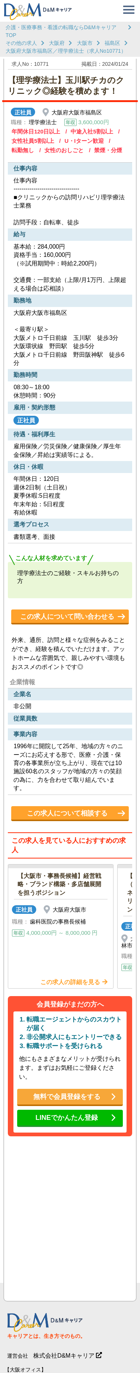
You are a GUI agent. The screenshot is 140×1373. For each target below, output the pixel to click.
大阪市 (85, 43)
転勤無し (23, 150)
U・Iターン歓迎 (84, 141)
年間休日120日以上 (36, 131)
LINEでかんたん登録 (66, 1117)
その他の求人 (21, 43)
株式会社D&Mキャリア (63, 1355)
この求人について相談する (67, 813)
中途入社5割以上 (92, 131)
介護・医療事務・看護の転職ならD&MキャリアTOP (61, 31)
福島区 (112, 43)
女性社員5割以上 (33, 141)
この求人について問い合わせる (67, 616)
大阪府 (57, 43)
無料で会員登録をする (66, 1096)
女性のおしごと (64, 150)
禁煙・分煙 (108, 150)
